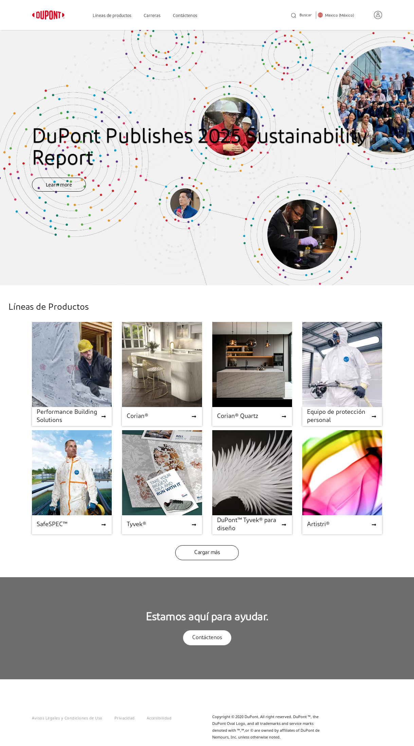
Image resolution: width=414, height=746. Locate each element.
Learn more (59, 184)
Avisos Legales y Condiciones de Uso (67, 717)
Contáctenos (185, 16)
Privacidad (124, 717)
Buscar (301, 16)
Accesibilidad (159, 717)
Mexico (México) (339, 16)
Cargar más (207, 552)
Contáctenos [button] (207, 637)
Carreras (152, 16)
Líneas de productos (112, 16)
